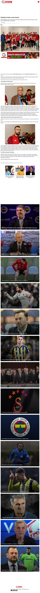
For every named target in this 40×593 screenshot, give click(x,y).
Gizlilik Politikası (18, 589)
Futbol (5, 16)
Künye (12, 589)
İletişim (14, 589)
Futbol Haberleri (3, 22)
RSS (28, 589)
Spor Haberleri (2, 16)
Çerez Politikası (24, 589)
